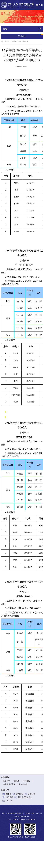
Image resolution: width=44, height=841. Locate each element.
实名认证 (31, 792)
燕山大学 (6, 779)
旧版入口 (9, 799)
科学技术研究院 (9, 782)
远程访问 (9, 795)
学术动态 (20, 41)
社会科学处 (23, 782)
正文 (26, 41)
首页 (13, 41)
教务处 (16, 779)
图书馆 (8, 792)
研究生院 (26, 779)
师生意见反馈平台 (25, 795)
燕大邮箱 (19, 792)
